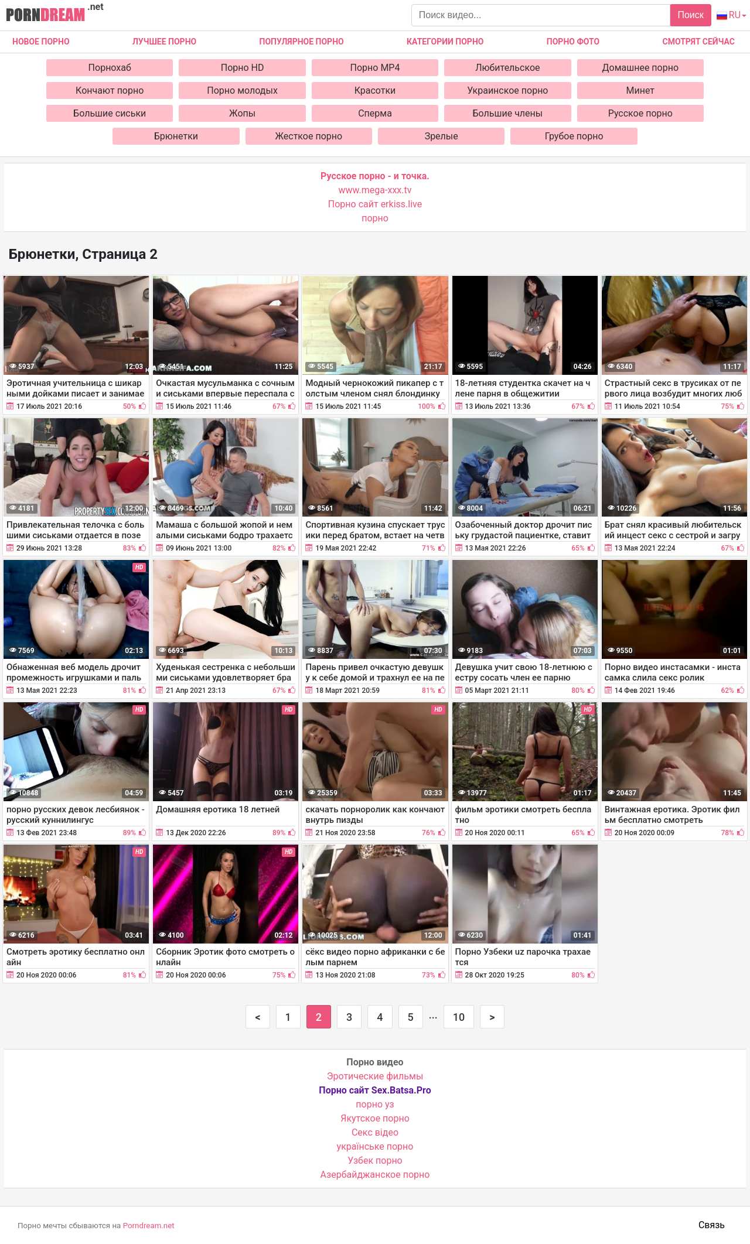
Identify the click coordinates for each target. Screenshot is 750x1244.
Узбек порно (375, 1160)
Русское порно (640, 113)
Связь (711, 1225)
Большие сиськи (109, 113)
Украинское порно (507, 90)
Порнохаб (109, 67)
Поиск (690, 15)
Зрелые (441, 136)
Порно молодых (242, 90)
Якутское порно (375, 1118)
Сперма (375, 113)
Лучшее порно (164, 41)
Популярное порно (302, 41)
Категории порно (445, 41)
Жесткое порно (308, 136)
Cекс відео (375, 1132)
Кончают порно (110, 90)
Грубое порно (574, 136)
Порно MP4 (375, 67)
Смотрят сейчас (699, 41)
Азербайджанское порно (375, 1174)
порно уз (375, 1104)
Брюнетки (176, 136)
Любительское (507, 67)
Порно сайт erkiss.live (375, 204)
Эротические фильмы (375, 1076)
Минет (640, 90)
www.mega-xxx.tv (375, 190)
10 (459, 1017)
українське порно (375, 1146)
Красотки (375, 90)
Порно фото (573, 41)
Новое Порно (41, 41)
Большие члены (508, 113)
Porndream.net (149, 1225)
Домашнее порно (640, 67)
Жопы (242, 113)
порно (375, 218)
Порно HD (242, 67)
